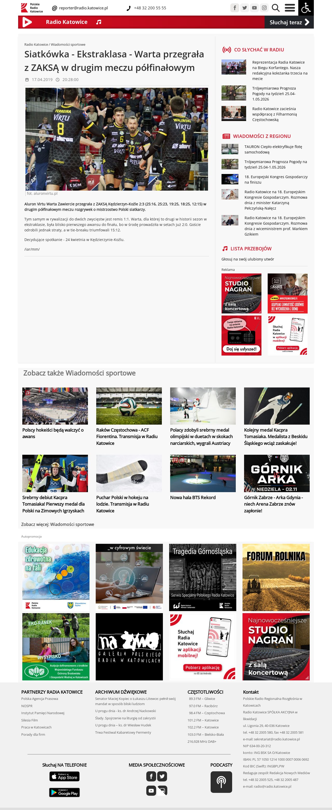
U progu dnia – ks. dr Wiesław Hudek (123, 725)
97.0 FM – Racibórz (203, 706)
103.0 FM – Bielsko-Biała (206, 734)
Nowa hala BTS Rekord (193, 497)
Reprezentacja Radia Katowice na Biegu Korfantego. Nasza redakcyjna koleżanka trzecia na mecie (280, 70)
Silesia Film (29, 720)
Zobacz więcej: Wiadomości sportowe (57, 524)
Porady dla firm (33, 734)
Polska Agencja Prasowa (39, 698)
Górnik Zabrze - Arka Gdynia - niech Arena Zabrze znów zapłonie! (273, 504)
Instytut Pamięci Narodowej (42, 713)
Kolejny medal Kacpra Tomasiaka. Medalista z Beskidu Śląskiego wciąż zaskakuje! (275, 436)
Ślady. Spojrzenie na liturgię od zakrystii (125, 718)
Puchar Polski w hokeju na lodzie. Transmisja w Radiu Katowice (122, 504)
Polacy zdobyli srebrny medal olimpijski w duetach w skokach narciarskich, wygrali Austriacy (201, 436)
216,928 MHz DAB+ (202, 741)
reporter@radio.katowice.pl (83, 7)
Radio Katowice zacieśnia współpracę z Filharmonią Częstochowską (274, 114)
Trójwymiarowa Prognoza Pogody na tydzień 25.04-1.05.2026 (274, 94)
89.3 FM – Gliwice (201, 698)
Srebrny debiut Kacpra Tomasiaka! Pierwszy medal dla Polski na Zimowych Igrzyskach (53, 504)
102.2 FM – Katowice (203, 727)
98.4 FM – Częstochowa (206, 713)
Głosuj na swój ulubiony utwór (248, 259)
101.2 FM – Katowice (203, 720)
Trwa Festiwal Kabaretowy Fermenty (123, 732)
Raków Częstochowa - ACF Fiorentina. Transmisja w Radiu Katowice (126, 436)
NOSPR (26, 706)
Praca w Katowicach (36, 727)
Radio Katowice (36, 44)
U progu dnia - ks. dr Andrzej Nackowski (125, 710)
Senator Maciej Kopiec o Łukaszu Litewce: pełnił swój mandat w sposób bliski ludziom (135, 701)
